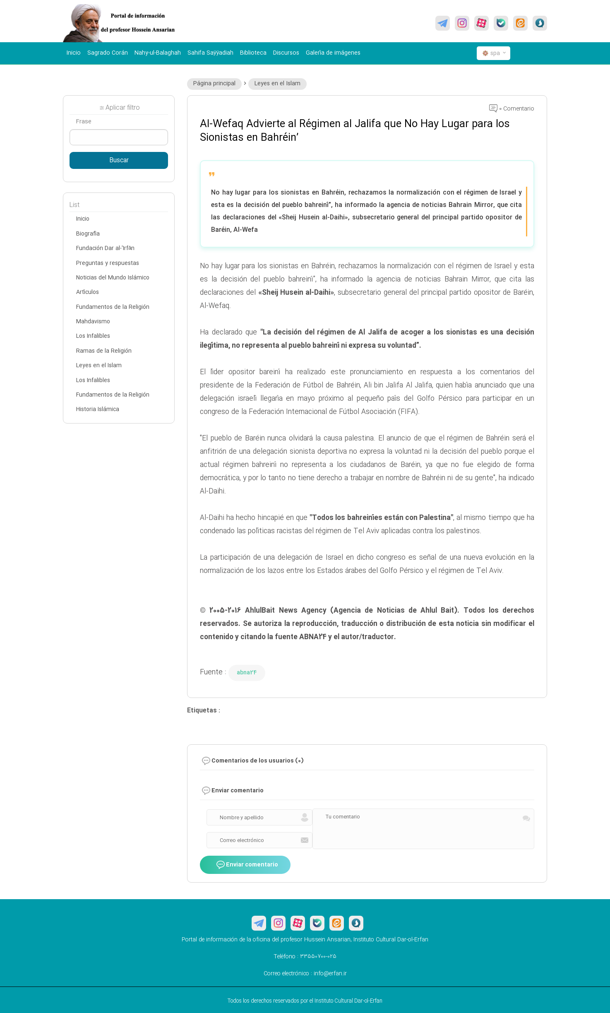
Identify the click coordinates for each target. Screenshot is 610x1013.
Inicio (73, 53)
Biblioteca (253, 53)
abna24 (247, 672)
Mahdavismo (93, 321)
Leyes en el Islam (277, 83)
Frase (83, 122)
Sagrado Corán (107, 53)
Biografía (88, 233)
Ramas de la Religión (104, 351)
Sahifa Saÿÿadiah (210, 53)
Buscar (119, 161)
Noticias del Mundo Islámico (112, 277)
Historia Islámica (97, 409)
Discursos (286, 53)
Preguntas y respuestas (107, 263)
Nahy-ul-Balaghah (157, 53)
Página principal (214, 83)
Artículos (87, 292)
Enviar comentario (247, 865)
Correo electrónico (242, 840)
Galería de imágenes (333, 53)
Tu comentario (343, 817)
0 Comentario (511, 108)
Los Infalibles (93, 336)
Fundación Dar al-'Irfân (105, 248)
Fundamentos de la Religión (112, 307)
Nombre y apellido (242, 817)
